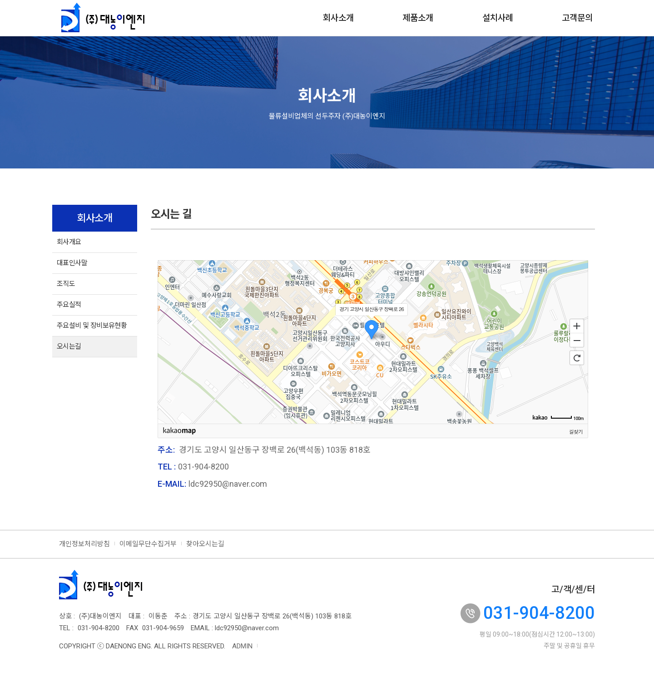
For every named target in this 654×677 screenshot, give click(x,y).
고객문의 (577, 18)
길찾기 (576, 431)
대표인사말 (72, 263)
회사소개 (338, 18)
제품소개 (417, 18)
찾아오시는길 (205, 544)
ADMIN (242, 646)
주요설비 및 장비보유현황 (92, 325)
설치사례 (497, 18)
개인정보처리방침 (84, 544)
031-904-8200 (539, 613)
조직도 (66, 284)
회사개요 (69, 242)
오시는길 (69, 346)
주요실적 (69, 305)
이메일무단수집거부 (148, 544)
